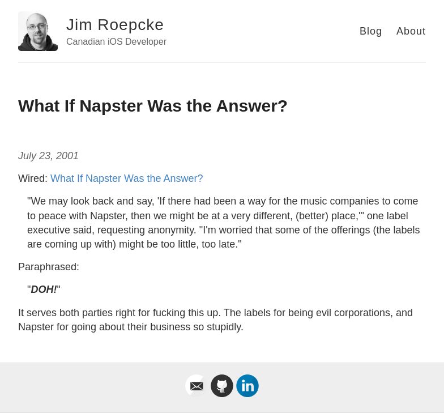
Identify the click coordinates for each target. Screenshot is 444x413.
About (411, 31)
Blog (371, 31)
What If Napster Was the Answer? (126, 178)
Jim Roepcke (115, 24)
